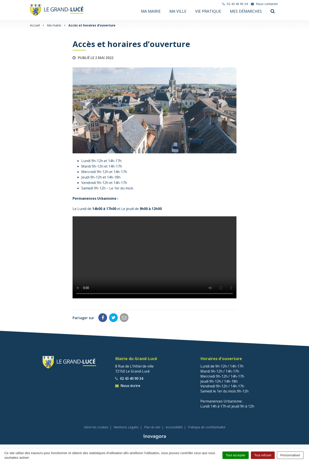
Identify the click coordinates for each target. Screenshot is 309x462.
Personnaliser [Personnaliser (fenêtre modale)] (290, 455)
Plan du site (152, 427)
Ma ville (177, 11)
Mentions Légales (126, 427)
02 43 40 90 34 (129, 378)
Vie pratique (208, 11)
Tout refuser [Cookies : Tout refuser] (262, 455)
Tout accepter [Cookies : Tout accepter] (235, 455)
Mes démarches (246, 11)
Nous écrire (127, 385)
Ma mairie (151, 11)
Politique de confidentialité (206, 427)
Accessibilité (174, 427)
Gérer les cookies (96, 427)
